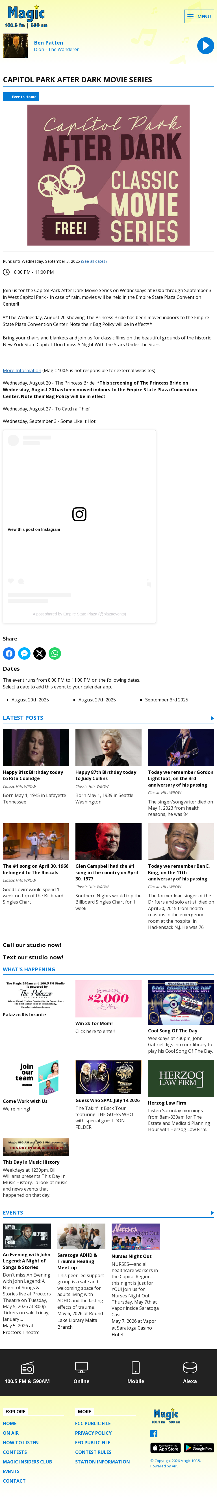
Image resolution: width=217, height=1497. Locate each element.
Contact (14, 1481)
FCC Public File (92, 1423)
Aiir (174, 1466)
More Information (22, 370)
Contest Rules (93, 1452)
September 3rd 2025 (166, 700)
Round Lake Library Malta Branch (80, 1320)
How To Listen (21, 1442)
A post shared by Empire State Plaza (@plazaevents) (79, 614)
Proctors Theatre (21, 1332)
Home (9, 1423)
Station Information (102, 1462)
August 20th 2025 (30, 700)
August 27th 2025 (97, 700)
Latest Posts (23, 718)
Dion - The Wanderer (56, 49)
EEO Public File (92, 1442)
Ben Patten (48, 42)
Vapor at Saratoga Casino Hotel (134, 1328)
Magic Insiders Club (27, 1462)
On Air (11, 1433)
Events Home (24, 96)
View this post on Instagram (34, 529)
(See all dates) (94, 261)
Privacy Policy (93, 1433)
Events (13, 1213)
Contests (15, 1452)
